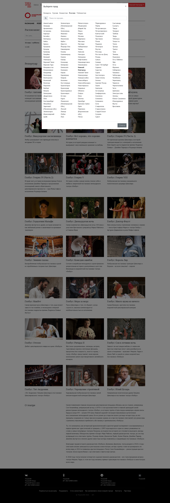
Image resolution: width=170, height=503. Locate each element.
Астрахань (47, 31)
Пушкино (98, 44)
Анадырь (46, 26)
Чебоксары (117, 75)
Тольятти (116, 41)
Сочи (97, 104)
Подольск (99, 36)
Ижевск (63, 36)
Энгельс (115, 96)
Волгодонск (47, 78)
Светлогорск (100, 75)
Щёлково (116, 91)
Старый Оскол (100, 111)
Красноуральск (66, 91)
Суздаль (98, 114)
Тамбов (115, 33)
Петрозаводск (100, 28)
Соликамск (99, 101)
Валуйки (46, 54)
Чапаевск (116, 72)
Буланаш (46, 52)
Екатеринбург (48, 101)
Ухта (114, 65)
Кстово (63, 96)
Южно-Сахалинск (119, 98)
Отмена (122, 125)
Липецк (63, 111)
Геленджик (47, 93)
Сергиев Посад (100, 83)
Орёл (80, 106)
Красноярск (65, 93)
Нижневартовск (84, 62)
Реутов (98, 49)
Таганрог (116, 31)
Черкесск (116, 83)
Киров (63, 72)
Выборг (46, 88)
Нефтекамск (82, 59)
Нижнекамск (82, 65)
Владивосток (48, 67)
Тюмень (115, 54)
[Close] (125, 6)
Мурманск (81, 39)
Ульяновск (116, 57)
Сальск (97, 59)
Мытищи (81, 44)
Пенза (80, 117)
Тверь (115, 36)
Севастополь (100, 78)
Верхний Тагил (48, 62)
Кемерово (64, 65)
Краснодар (65, 88)
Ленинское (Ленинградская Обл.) (66, 103)
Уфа (114, 62)
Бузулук (46, 49)
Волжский (47, 80)
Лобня (63, 114)
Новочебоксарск (84, 83)
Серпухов (98, 88)
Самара (98, 62)
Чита (114, 88)
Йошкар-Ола (65, 46)
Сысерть (116, 26)
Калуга (63, 57)
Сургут (97, 117)
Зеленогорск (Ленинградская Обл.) (66, 25)
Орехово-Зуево (84, 104)
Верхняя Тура (48, 65)
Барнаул (46, 33)
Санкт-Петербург (101, 65)
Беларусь (47, 13)
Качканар (64, 62)
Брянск (45, 44)
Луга (62, 117)
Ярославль (116, 106)
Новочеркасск (83, 85)
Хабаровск (117, 70)
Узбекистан (81, 13)
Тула (114, 52)
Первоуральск (100, 23)
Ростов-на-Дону (101, 54)
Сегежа (98, 80)
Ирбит (63, 41)
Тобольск (116, 39)
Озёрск (80, 93)
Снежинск (98, 98)
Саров (97, 72)
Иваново (64, 33)
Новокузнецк (83, 75)
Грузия (55, 13)
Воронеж (46, 85)
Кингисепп (64, 67)
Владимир (47, 72)
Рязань (97, 57)
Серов (97, 85)
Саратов (98, 70)
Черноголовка (118, 85)
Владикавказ (48, 70)
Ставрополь (99, 106)
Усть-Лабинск (118, 59)
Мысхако (81, 41)
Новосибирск (83, 80)
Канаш (63, 59)
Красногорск (65, 85)
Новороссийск (83, 78)
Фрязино (116, 67)
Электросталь (118, 93)
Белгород (47, 39)
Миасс (80, 31)
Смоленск (98, 96)
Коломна (64, 80)
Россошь (98, 52)
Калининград (65, 54)
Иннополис (65, 39)
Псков (97, 41)
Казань (63, 52)
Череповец (117, 80)
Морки (80, 33)
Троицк (115, 46)
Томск (115, 44)
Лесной (63, 109)
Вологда (46, 83)
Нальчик (81, 52)
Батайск (46, 36)
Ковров (63, 78)
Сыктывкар (117, 23)
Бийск (45, 41)
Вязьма (46, 91)
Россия (72, 13)
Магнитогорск (83, 23)
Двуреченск (47, 96)
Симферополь (100, 93)
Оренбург (81, 101)
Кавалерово (65, 49)
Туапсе (115, 49)
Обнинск (81, 91)
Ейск (45, 98)
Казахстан (63, 13)
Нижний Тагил (83, 72)
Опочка (80, 98)
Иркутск (64, 44)
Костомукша (65, 83)
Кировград (65, 75)
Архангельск (47, 28)
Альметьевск (48, 23)
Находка (81, 54)
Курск (63, 98)
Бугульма (46, 46)
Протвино (99, 39)
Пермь (97, 26)
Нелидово (82, 57)
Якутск (115, 104)
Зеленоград (65, 31)
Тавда (115, 28)
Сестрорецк (99, 91)
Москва (81, 36)
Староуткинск (100, 109)
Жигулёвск (47, 104)
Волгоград (47, 75)
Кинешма (64, 70)
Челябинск (116, 78)
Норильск (81, 88)
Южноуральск (118, 101)
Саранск (98, 67)
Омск (80, 96)
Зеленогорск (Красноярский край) (48, 114)
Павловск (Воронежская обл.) (83, 111)
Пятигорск (99, 46)
